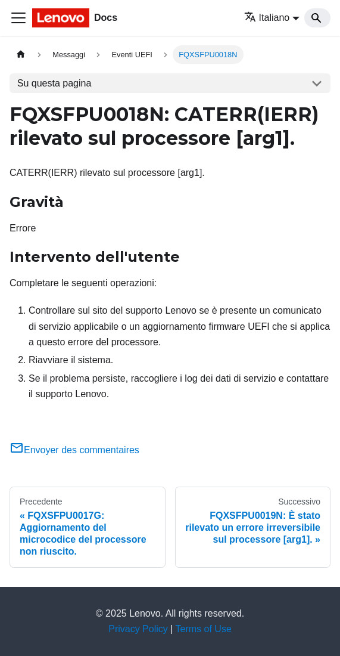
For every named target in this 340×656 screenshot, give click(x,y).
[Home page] (21, 54)
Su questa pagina (54, 83)
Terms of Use (204, 629)
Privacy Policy (138, 629)
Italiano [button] (267, 18)
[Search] (317, 17)
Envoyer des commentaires (74, 450)
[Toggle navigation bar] (18, 18)
